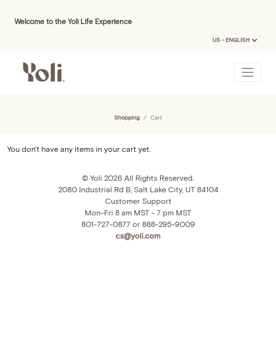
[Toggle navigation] (247, 72)
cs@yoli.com (138, 235)
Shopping (127, 117)
